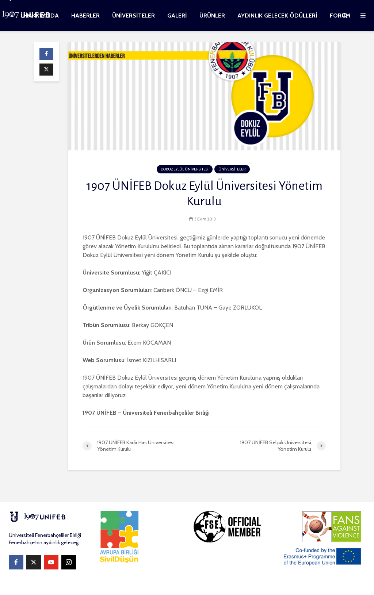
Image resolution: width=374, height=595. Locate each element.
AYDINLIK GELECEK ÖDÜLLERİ (277, 15)
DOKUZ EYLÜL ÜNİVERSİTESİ (185, 169)
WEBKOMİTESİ (152, 582)
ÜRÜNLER (212, 15)
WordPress (245, 582)
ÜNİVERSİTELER (133, 15)
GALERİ (177, 15)
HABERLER (85, 15)
